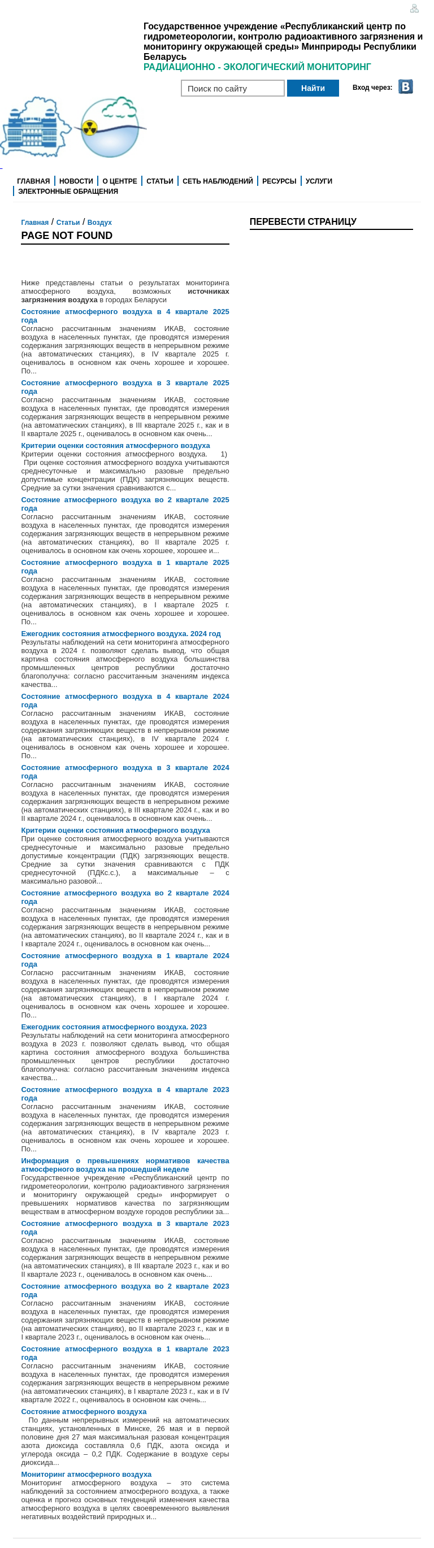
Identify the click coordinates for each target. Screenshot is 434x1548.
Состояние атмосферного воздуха (83, 1411)
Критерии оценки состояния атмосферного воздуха (115, 445)
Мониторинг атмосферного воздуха (86, 1474)
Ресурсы (279, 181)
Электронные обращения (68, 191)
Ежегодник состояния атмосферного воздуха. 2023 (113, 1027)
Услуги (319, 181)
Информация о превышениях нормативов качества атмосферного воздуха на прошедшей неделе (125, 1164)
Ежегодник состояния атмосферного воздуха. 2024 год (120, 633)
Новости (76, 181)
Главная (33, 181)
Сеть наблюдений (218, 181)
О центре (119, 181)
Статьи (159, 181)
